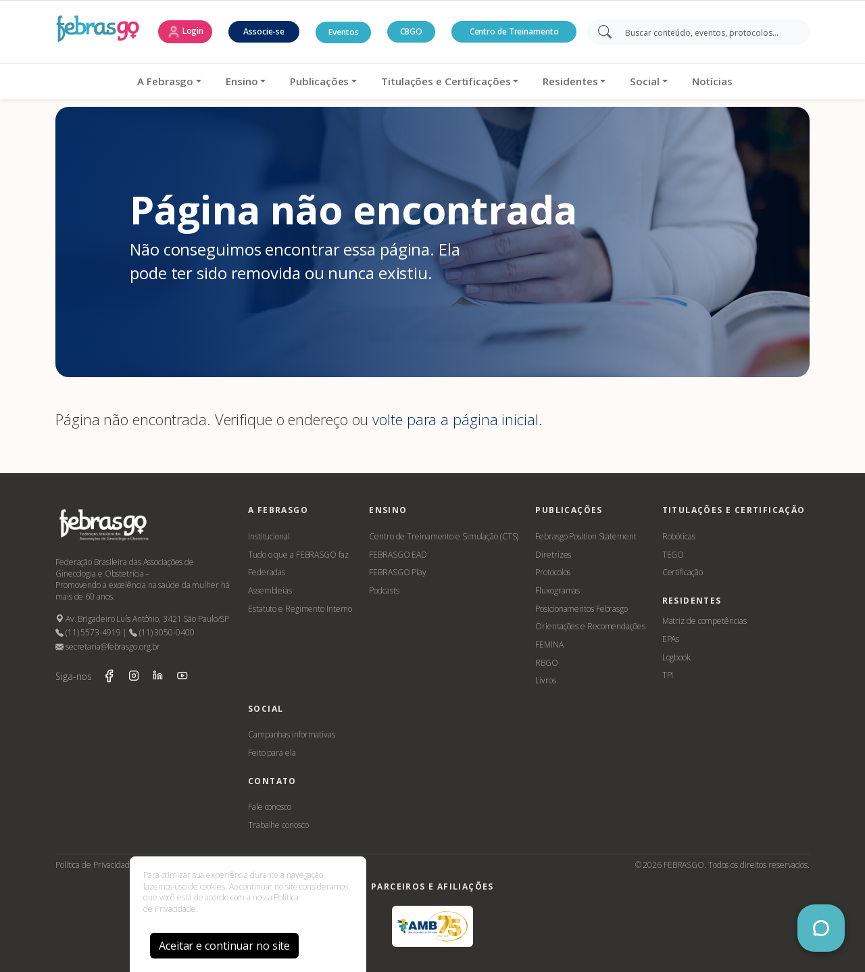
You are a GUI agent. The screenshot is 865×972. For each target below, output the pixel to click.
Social (642, 81)
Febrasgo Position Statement (585, 536)
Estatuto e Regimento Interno (300, 608)
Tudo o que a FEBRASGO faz (298, 554)
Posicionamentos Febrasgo (581, 608)
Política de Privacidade (94, 865)
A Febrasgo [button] (163, 81)
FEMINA (549, 644)
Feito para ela (272, 752)
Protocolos (552, 572)
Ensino (239, 81)
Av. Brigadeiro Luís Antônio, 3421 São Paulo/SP (142, 619)
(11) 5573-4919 (87, 632)
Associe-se (264, 31)
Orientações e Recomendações (590, 626)
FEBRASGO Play (397, 572)
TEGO (673, 554)
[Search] (708, 32)
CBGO (411, 31)
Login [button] (185, 32)
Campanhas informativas (291, 734)
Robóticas (678, 536)
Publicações (317, 81)
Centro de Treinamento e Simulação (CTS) (443, 536)
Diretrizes (553, 554)
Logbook (676, 657)
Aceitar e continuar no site (224, 945)
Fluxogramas (557, 590)
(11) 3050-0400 (161, 632)
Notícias (709, 81)
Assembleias (270, 590)
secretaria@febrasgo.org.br (107, 646)
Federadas (266, 572)
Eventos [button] (343, 32)
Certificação (682, 572)
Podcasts (384, 590)
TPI (668, 675)
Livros (545, 680)
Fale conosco (269, 806)
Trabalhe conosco (278, 825)
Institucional (269, 536)
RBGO (546, 663)
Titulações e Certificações (443, 81)
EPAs (671, 639)
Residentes (568, 81)
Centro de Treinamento (514, 31)
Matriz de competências (704, 621)
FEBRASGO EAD (398, 554)
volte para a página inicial (455, 419)
